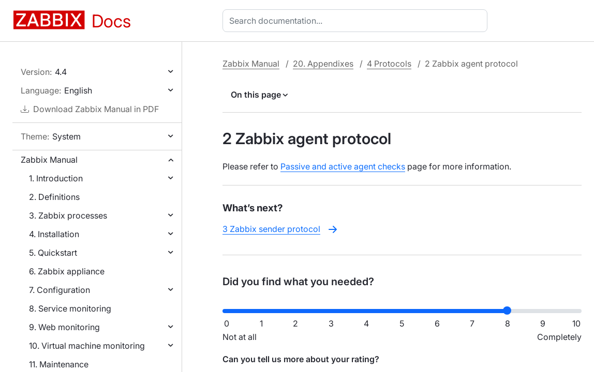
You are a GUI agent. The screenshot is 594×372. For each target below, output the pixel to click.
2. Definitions (54, 197)
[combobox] (357, 20)
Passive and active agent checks (342, 166)
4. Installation (54, 234)
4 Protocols (389, 63)
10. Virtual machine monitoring (87, 345)
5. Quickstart (53, 252)
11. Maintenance (58, 364)
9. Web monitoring (64, 327)
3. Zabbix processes (68, 215)
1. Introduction (56, 178)
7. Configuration (59, 290)
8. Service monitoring (70, 308)
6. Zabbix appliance (67, 271)
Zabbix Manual (49, 159)
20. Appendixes (323, 63)
